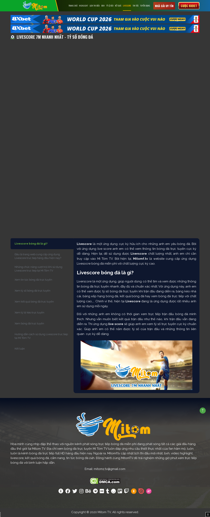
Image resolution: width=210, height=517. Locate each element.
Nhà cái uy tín (164, 6)
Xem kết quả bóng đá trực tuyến (34, 302)
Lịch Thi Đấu (95, 5)
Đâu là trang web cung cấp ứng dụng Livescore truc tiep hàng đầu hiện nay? (38, 257)
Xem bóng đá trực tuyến (29, 324)
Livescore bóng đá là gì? (31, 244)
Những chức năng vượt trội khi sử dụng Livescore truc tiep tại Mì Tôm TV (38, 269)
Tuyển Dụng (145, 5)
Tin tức (136, 5)
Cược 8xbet (189, 5)
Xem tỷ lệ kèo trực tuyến (29, 313)
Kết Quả (118, 5)
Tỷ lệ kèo (109, 5)
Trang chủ (72, 5)
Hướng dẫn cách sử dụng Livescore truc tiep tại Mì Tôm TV (41, 337)
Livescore (127, 5)
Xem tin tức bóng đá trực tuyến (33, 280)
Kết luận (20, 349)
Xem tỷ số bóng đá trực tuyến (32, 291)
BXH (103, 5)
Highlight (83, 5)
